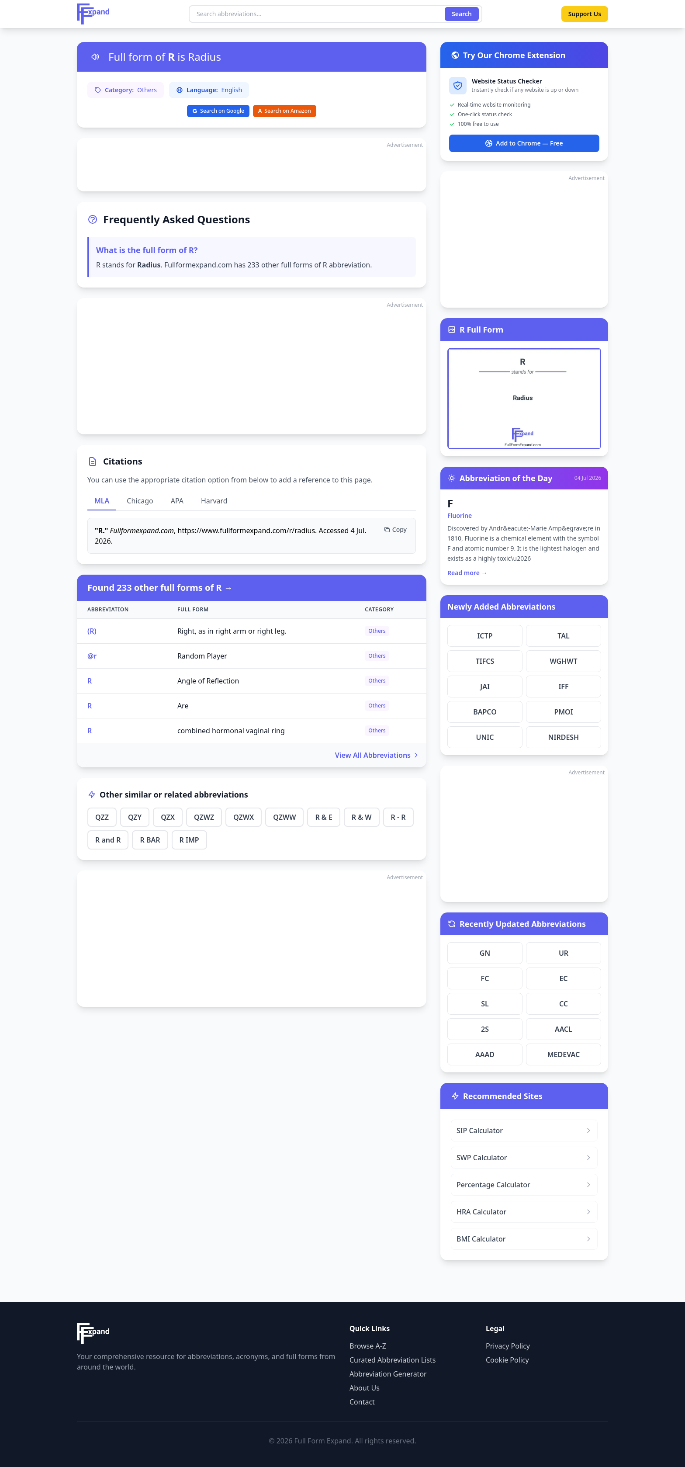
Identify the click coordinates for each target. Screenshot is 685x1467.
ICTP (484, 636)
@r (92, 656)
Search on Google (218, 110)
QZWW (284, 817)
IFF (563, 686)
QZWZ (204, 817)
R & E (323, 817)
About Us (364, 1388)
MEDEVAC (563, 1054)
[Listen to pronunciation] (95, 57)
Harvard (214, 501)
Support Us (584, 14)
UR (563, 953)
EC (563, 978)
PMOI (563, 712)
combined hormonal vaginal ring (231, 730)
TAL (563, 636)
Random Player (202, 656)
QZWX (243, 817)
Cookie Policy (507, 1360)
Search (462, 14)
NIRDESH (563, 737)
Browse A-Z (367, 1346)
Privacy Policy (508, 1346)
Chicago (140, 501)
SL (485, 1004)
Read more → (467, 573)
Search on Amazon (284, 110)
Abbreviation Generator (388, 1374)
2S (485, 1029)
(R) (92, 631)
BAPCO (485, 712)
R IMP (189, 840)
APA (177, 501)
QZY (135, 817)
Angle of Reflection (208, 681)
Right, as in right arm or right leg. (232, 631)
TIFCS (485, 661)
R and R (108, 840)
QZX (168, 817)
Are (183, 706)
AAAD (485, 1054)
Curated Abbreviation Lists (392, 1360)
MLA (101, 501)
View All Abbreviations (377, 755)
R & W (362, 817)
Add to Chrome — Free (524, 143)
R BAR (150, 840)
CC (563, 1004)
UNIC (485, 737)
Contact (362, 1402)
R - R (398, 817)
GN (485, 953)
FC (485, 978)
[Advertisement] (251, 164)
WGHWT (563, 661)
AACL (563, 1029)
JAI (485, 686)
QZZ (102, 817)
